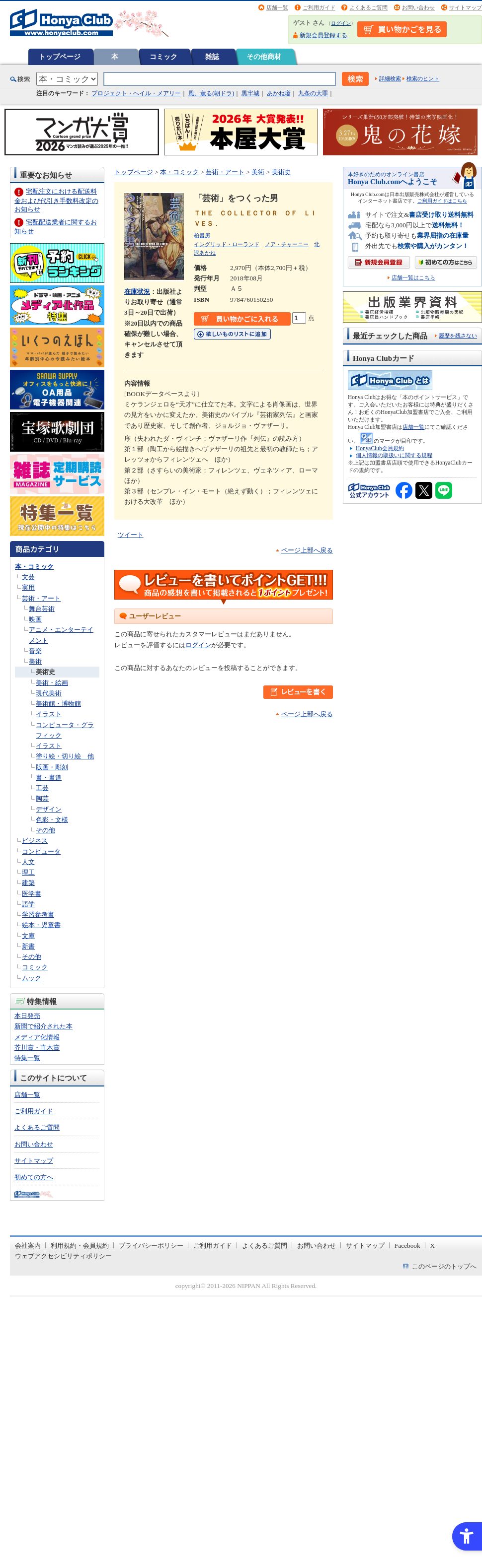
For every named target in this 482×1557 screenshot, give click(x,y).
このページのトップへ (444, 1266)
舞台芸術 (42, 608)
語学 (28, 904)
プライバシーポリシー (151, 1245)
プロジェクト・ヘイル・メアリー (136, 93)
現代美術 (49, 693)
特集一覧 (27, 1058)
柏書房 (202, 235)
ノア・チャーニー (287, 244)
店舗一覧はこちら (413, 277)
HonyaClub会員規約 (380, 448)
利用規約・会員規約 (80, 1245)
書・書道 (49, 777)
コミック (163, 57)
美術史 (45, 672)
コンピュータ (41, 851)
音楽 (35, 651)
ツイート (131, 535)
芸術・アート (41, 598)
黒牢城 (250, 93)
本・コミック (34, 566)
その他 (45, 830)
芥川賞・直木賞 (37, 1047)
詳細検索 (390, 78)
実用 (28, 587)
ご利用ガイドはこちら (442, 200)
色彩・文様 (52, 819)
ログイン (341, 23)
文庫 (28, 936)
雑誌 (212, 57)
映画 (35, 619)
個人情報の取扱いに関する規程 (394, 455)
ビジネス (35, 840)
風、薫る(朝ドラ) (211, 93)
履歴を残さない (458, 335)
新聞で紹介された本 (43, 1026)
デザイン (49, 809)
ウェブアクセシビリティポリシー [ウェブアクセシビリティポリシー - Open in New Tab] (63, 1256)
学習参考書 (38, 914)
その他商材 (263, 57)
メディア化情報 (37, 1037)
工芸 (42, 788)
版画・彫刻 (52, 767)
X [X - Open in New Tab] (432, 1245)
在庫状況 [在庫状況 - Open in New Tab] (137, 291)
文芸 (28, 577)
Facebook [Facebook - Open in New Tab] (407, 1245)
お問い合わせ (418, 7)
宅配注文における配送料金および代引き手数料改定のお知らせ (56, 200)
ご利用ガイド (319, 7)
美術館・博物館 (58, 703)
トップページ (59, 57)
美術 (35, 661)
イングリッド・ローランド (226, 244)
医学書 (31, 893)
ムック (31, 978)
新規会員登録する (323, 35)
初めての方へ (33, 1177)
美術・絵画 (52, 682)
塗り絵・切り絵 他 (65, 756)
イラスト (49, 714)
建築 (28, 882)
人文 (28, 862)
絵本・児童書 (41, 925)
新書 (28, 946)
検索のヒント (422, 78)
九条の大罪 (313, 93)
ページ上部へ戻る (307, 550)
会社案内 (28, 1245)
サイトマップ (465, 7)
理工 (28, 872)
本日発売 (27, 1015)
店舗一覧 (277, 7)
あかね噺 (279, 93)
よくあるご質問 (368, 7)
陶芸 (42, 798)
